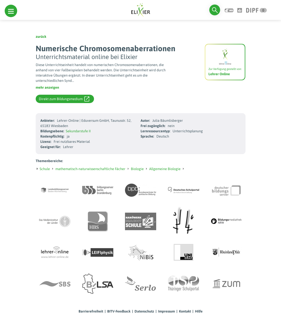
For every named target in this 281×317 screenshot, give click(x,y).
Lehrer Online (219, 74)
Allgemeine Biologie (165, 169)
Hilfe (199, 311)
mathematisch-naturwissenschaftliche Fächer (90, 169)
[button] (11, 11)
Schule (45, 169)
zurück (41, 36)
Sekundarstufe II (78, 131)
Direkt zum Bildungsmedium (64, 99)
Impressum (166, 311)
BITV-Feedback (118, 311)
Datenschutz (144, 311)
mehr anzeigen (47, 87)
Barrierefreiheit (91, 311)
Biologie (137, 169)
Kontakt (185, 311)
